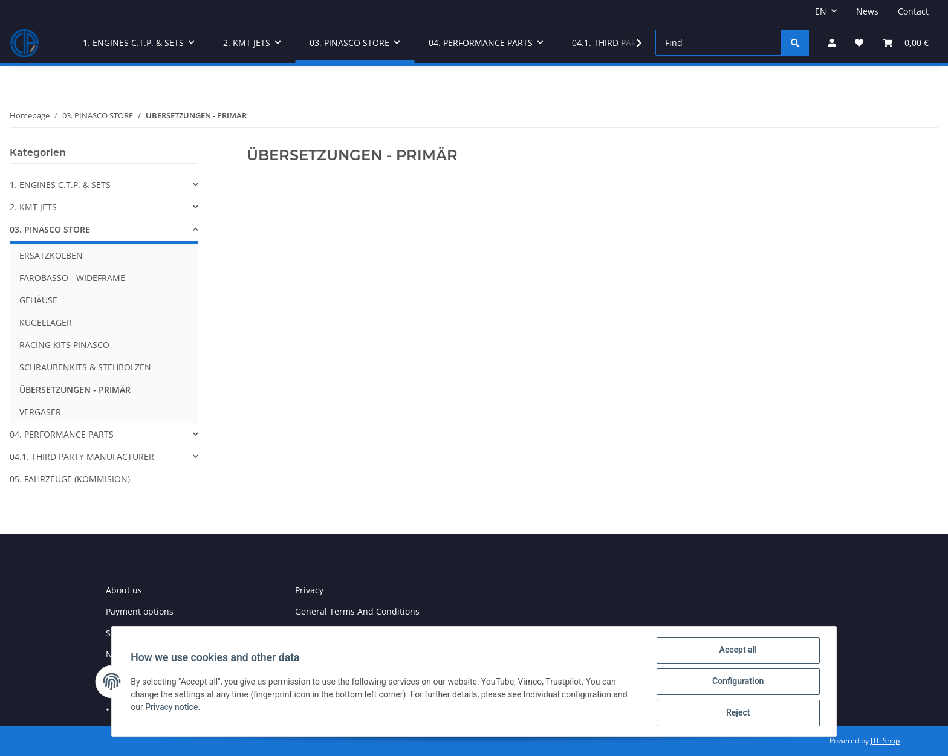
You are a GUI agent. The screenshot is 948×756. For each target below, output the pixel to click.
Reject (738, 713)
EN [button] (820, 11)
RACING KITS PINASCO (64, 345)
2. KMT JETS (33, 207)
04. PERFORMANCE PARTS (62, 434)
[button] (832, 42)
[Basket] (905, 42)
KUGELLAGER (45, 322)
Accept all (737, 650)
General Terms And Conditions (357, 611)
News (867, 11)
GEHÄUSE (38, 300)
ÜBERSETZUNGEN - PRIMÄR (75, 389)
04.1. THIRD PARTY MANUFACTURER (82, 456)
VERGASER (40, 412)
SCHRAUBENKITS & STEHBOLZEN (85, 367)
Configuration (737, 682)
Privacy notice (172, 707)
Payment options (140, 611)
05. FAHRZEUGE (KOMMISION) (70, 479)
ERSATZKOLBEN (51, 255)
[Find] (718, 43)
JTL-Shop (885, 740)
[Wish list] (859, 42)
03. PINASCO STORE (50, 229)
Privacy (309, 590)
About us (124, 590)
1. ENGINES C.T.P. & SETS (60, 184)
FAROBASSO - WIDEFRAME (72, 277)
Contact (913, 11)
